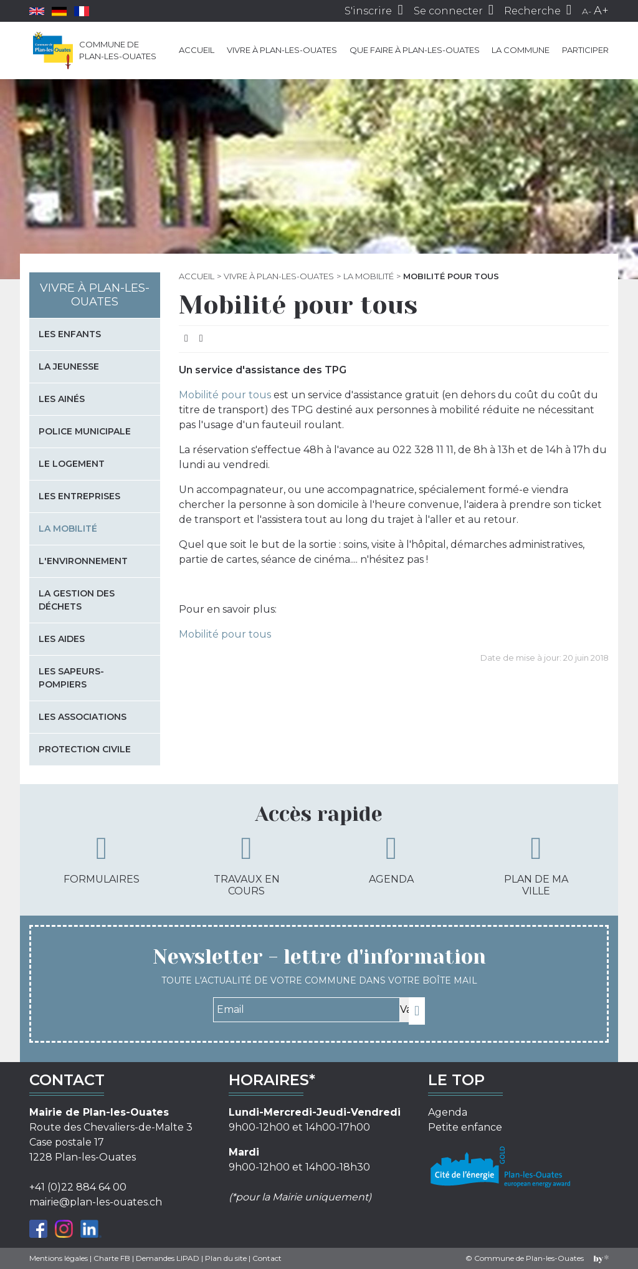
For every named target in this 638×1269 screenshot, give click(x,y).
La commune (521, 50)
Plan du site (226, 1258)
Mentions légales (58, 1258)
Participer (585, 50)
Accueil (196, 50)
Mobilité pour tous (225, 395)
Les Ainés (62, 399)
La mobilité (368, 276)
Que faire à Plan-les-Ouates (415, 50)
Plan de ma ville (536, 865)
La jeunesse (69, 366)
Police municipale (85, 431)
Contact (267, 1258)
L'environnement (83, 561)
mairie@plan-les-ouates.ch (95, 1202)
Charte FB (111, 1258)
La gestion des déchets (77, 600)
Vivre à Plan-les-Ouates (282, 50)
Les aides (62, 638)
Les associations (82, 716)
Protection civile (85, 749)
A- (586, 11)
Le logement (72, 463)
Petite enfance (465, 1127)
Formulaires (102, 859)
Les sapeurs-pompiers (71, 678)
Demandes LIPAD (167, 1258)
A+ (601, 10)
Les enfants (70, 334)
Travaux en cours (247, 865)
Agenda (391, 859)
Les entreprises (79, 496)
